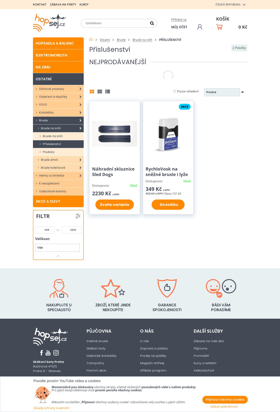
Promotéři (201, 356)
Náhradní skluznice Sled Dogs (113, 171)
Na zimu (43, 67)
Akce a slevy (48, 201)
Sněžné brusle (97, 341)
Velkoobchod (204, 370)
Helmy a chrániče (61, 176)
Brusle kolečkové (62, 168)
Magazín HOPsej (152, 363)
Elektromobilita (51, 55)
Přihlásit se (178, 20)
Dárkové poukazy (61, 89)
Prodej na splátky (153, 356)
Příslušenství (51, 144)
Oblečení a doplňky (61, 97)
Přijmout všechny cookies (225, 400)
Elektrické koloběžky (101, 356)
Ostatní (43, 79)
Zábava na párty (63, 4)
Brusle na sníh (62, 128)
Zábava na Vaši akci (209, 341)
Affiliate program (153, 370)
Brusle (61, 120)
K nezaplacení (49, 183)
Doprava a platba (154, 348)
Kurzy (83, 4)
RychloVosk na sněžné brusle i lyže (167, 171)
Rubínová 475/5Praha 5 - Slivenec (48, 366)
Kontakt (40, 4)
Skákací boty (95, 348)
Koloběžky (61, 112)
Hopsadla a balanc (55, 43)
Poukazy (48, 152)
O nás (147, 331)
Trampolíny (95, 363)
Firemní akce (96, 370)
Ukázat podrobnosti (224, 406)
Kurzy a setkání (205, 363)
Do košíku (168, 204)
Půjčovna (98, 331)
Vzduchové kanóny (52, 191)
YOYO (61, 105)
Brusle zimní (62, 160)
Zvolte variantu (114, 204)
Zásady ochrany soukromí (51, 408)
